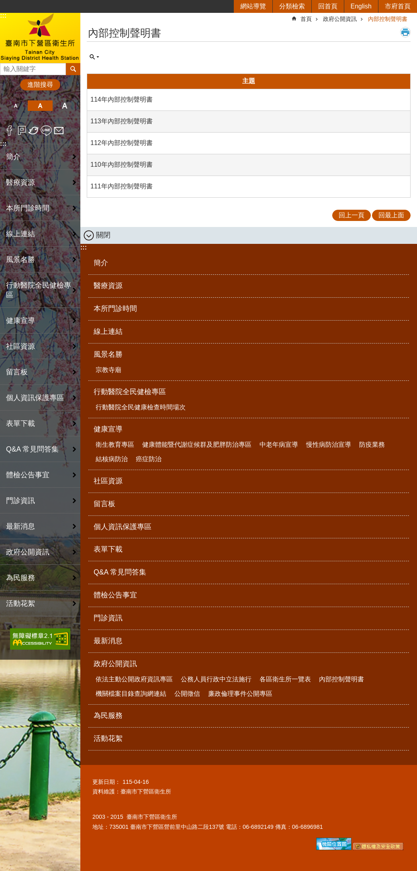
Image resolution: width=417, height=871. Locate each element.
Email (59, 130)
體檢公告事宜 (27, 475)
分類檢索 (292, 6)
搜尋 (6, 66)
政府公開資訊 (340, 19)
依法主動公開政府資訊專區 (134, 679)
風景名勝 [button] (20, 260)
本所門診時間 (27, 208)
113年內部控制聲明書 (121, 121)
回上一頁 (351, 215)
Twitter (34, 130)
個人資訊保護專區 (35, 398)
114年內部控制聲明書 (121, 99)
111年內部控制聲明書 (121, 186)
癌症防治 (148, 459)
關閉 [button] (103, 235)
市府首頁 (398, 6)
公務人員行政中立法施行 (216, 679)
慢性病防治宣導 (328, 444)
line (46, 130)
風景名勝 (108, 354)
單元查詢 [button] (94, 57)
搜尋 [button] (73, 69)
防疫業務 (372, 444)
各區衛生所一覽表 (285, 679)
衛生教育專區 (115, 444)
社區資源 (20, 346)
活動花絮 (20, 603)
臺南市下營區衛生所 (40, 37)
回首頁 (327, 6)
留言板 (17, 372)
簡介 (13, 157)
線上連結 (20, 234)
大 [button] (65, 105)
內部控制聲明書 (387, 19)
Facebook (9, 130)
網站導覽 (253, 6)
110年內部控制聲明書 (121, 164)
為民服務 (20, 578)
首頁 (306, 19)
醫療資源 (20, 182)
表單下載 (20, 423)
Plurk (22, 130)
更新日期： (106, 782)
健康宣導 (108, 429)
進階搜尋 (40, 84)
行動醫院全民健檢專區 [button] (38, 290)
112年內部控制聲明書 (121, 142)
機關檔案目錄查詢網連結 (131, 693)
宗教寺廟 (108, 369)
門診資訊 (20, 501)
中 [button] (40, 105)
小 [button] (15, 105)
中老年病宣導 (279, 444)
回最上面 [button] (391, 215)
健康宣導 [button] (20, 321)
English (361, 6)
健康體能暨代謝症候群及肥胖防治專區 (196, 444)
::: (3, 15)
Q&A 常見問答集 (32, 449)
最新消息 (20, 526)
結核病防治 (112, 459)
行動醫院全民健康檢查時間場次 (141, 407)
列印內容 (405, 32)
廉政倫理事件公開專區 (240, 693)
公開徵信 (187, 693)
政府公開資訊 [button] (27, 552)
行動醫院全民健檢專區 (130, 392)
